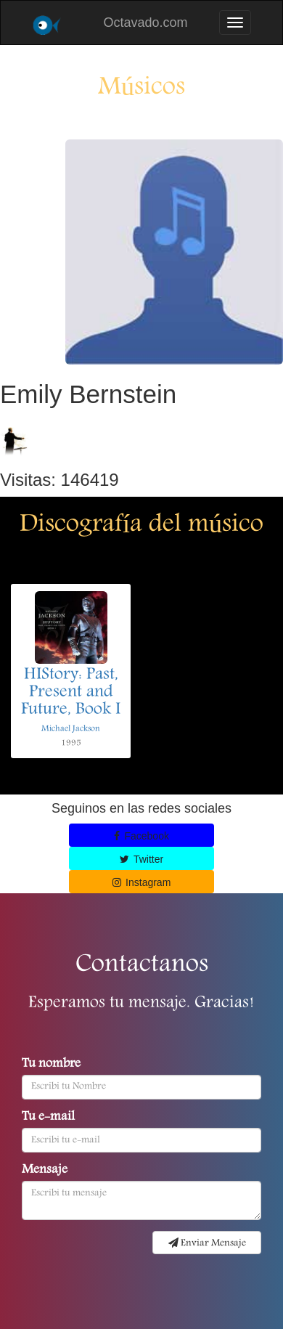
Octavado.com (145, 22)
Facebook (141, 836)
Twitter (141, 859)
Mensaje (44, 1170)
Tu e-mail (48, 1117)
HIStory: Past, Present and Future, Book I (70, 692)
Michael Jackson (70, 728)
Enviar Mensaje (207, 1243)
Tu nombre (51, 1064)
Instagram (141, 882)
